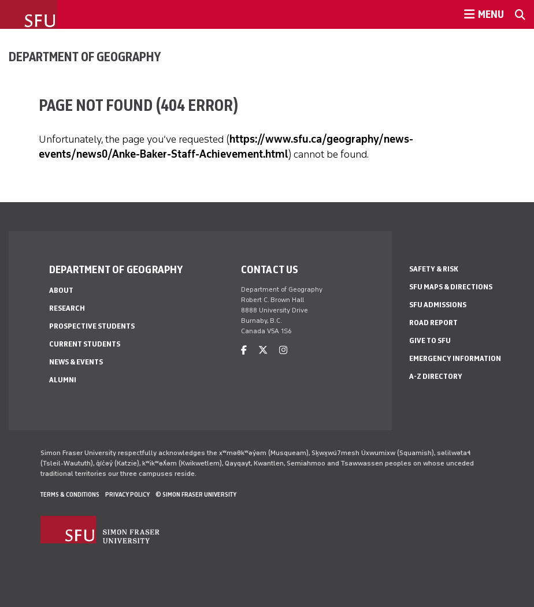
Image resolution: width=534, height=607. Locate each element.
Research (67, 308)
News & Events (76, 362)
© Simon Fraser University (195, 494)
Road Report (433, 322)
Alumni (62, 380)
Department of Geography (85, 57)
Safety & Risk (433, 269)
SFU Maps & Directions (450, 287)
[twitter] (263, 350)
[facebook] (244, 350)
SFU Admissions (437, 305)
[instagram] (283, 350)
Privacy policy (127, 494)
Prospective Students (92, 326)
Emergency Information (455, 358)
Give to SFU (430, 340)
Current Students (84, 344)
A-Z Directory (435, 376)
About (61, 290)
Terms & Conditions (69, 494)
